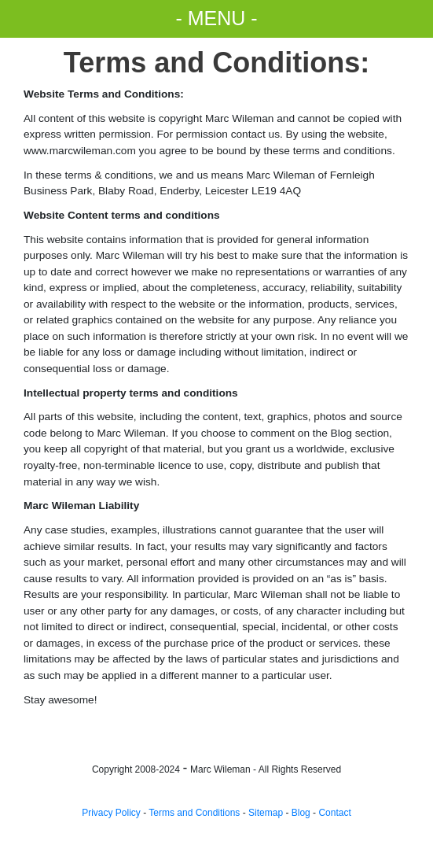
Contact (334, 812)
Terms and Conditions (194, 812)
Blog (301, 812)
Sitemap (265, 812)
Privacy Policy (111, 812)
